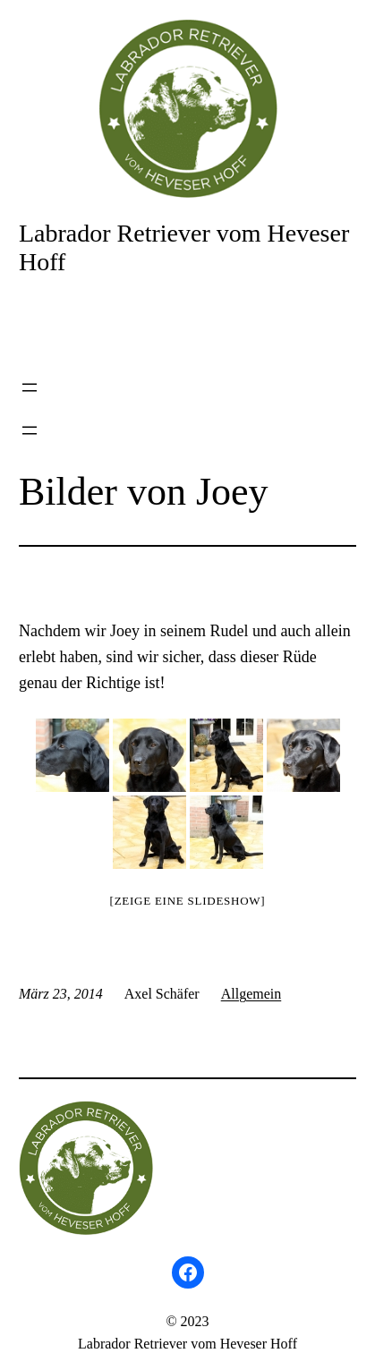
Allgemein (251, 993)
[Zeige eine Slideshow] (188, 900)
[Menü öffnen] (29, 387)
